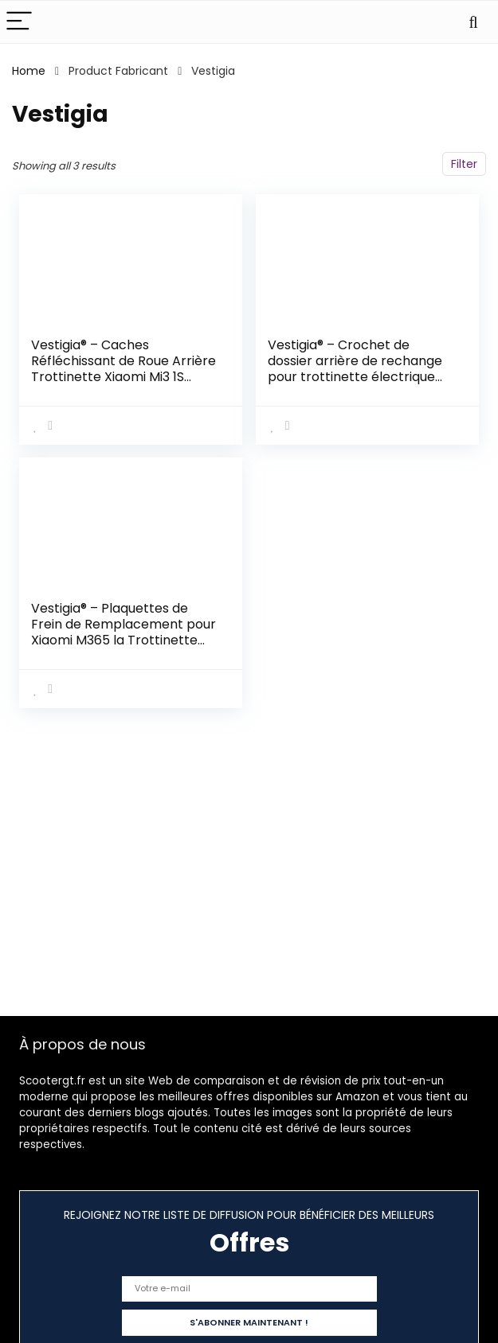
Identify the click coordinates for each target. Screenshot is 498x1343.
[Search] (473, 22)
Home (28, 71)
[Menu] (19, 22)
